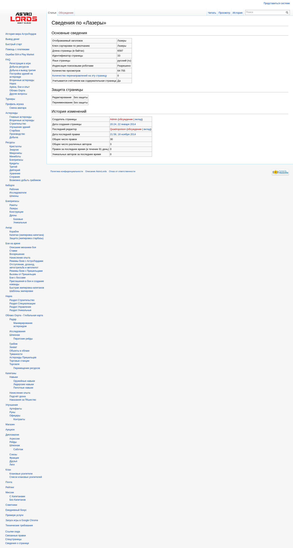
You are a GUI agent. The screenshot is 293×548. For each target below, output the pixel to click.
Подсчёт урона (17, 396)
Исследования (17, 331)
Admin (114, 119)
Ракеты (13, 205)
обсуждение (126, 119)
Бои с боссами (17, 277)
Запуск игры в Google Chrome (22, 520)
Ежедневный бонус (16, 510)
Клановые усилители (21, 473)
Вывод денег (13, 39)
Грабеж (13, 343)
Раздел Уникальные (20, 310)
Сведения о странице (17, 543)
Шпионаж (14, 335)
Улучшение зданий (19, 127)
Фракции (14, 458)
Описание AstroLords (97, 171)
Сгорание (14, 176)
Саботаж (18, 449)
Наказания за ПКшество (22, 399)
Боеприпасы (16, 159)
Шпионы (14, 196)
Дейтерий (14, 170)
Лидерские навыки (23, 384)
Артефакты (15, 408)
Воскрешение (16, 254)
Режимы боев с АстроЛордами (26, 261)
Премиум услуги (14, 515)
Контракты (19, 419)
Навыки (13, 377)
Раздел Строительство (22, 300)
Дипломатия (12, 434)
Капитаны (11, 373)
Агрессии (14, 438)
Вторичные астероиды (21, 120)
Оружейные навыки (24, 381)
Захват (13, 347)
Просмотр (224, 12)
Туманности (16, 354)
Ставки (13, 250)
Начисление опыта (19, 257)
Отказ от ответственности (123, 171)
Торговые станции (19, 360)
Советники (11, 505)
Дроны (13, 215)
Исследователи (17, 192)
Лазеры (13, 208)
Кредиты (14, 163)
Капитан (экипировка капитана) (26, 235)
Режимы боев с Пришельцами (26, 271)
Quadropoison (119, 129)
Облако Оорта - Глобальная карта (24, 315)
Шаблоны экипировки (21, 291)
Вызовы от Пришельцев (22, 274)
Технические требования (19, 525)
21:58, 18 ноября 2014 (124, 134)
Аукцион (10, 429)
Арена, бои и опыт (19, 87)
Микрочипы (15, 153)
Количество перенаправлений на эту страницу (80, 75)
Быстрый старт (14, 44)
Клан (8, 469)
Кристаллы (15, 146)
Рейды (13, 442)
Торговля (14, 364)
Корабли (14, 231)
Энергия (14, 149)
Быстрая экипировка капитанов (26, 287)
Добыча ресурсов (19, 66)
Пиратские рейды (23, 338)
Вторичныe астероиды (21, 80)
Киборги (10, 185)
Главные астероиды (20, 117)
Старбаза (14, 130)
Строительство (17, 123)
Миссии (10, 492)
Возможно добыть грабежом (25, 180)
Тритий (13, 166)
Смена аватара (17, 108)
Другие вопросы (18, 93)
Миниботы (15, 156)
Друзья (13, 461)
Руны (12, 412)
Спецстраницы (13, 539)
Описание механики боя (22, 247)
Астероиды (12, 113)
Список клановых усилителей (25, 477)
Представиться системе (277, 3)
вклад (139, 119)
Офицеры (14, 415)
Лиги (12, 464)
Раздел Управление (20, 307)
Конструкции (16, 211)
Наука (9, 296)
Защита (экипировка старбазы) (26, 238)
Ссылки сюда (12, 531)
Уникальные (20, 222)
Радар (12, 319)
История (237, 12)
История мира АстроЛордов (21, 34)
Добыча (13, 137)
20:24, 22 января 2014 (124, 124)
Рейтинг (10, 487)
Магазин (10, 424)
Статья (53, 12)
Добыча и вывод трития (22, 70)
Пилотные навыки (23, 387)
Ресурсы (10, 142)
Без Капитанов (17, 499)
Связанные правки (15, 535)
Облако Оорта (17, 90)
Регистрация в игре (20, 63)
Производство (17, 134)
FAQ (8, 59)
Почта (9, 482)
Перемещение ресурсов (26, 368)
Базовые (18, 219)
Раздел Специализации (22, 303)
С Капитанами (17, 496)
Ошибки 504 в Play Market (20, 54)
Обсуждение (66, 12)
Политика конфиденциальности (67, 171)
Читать (212, 12)
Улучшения (12, 405)
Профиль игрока (15, 104)
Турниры (10, 99)
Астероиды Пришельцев (22, 357)
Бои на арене (13, 243)
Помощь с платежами (17, 49)
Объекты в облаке (19, 350)
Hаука (12, 83)
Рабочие (14, 189)
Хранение (14, 173)
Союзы (13, 454)
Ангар (9, 227)
